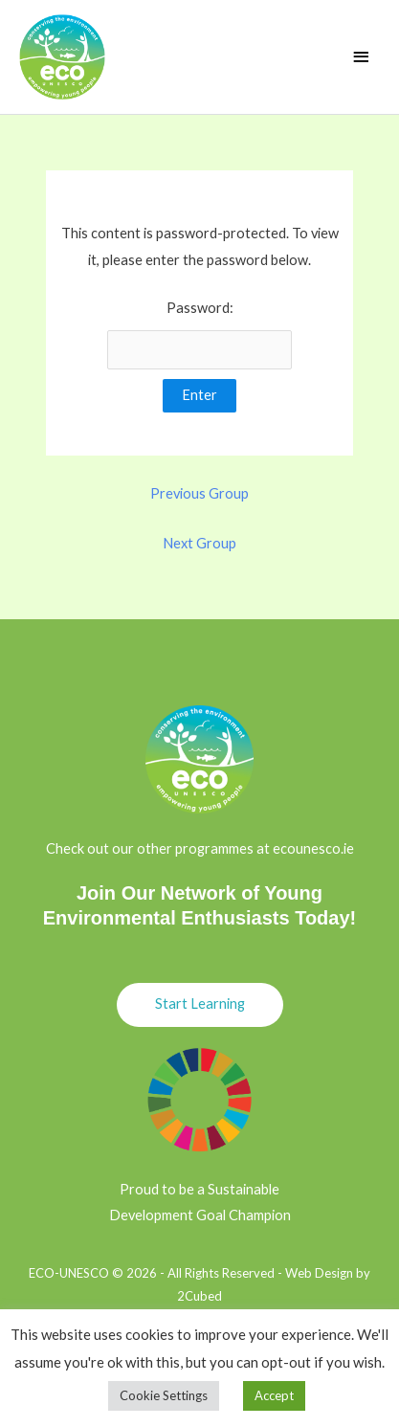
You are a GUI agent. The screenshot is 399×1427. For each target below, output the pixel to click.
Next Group (199, 543)
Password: (200, 334)
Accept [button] (274, 1395)
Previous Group (199, 493)
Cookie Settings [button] (164, 1395)
